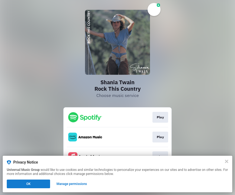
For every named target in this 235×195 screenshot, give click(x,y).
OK (28, 184)
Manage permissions (72, 184)
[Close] (226, 161)
